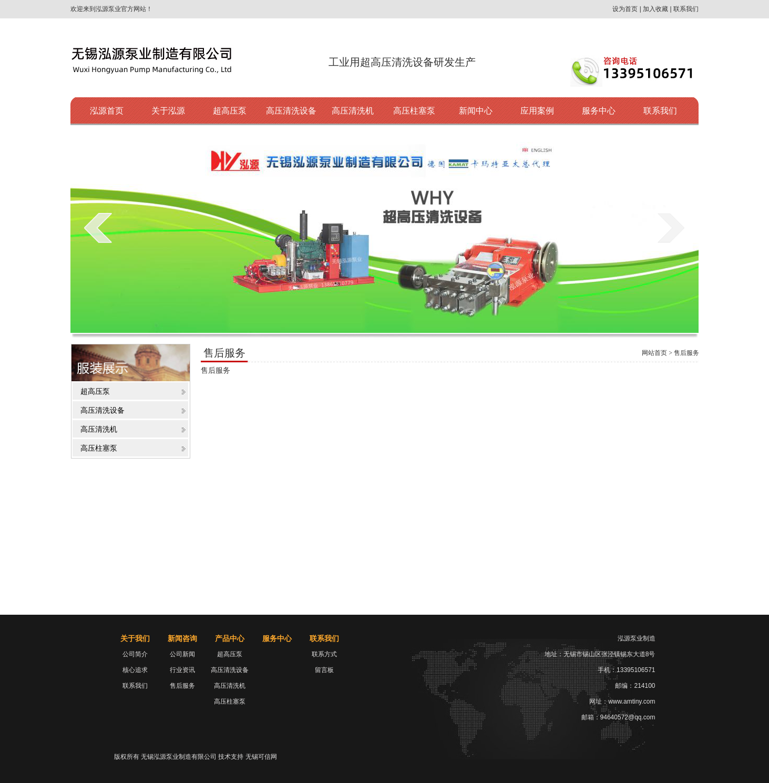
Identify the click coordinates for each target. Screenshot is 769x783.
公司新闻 (182, 654)
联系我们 (660, 110)
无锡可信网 (261, 756)
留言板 (324, 670)
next (671, 227)
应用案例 (537, 110)
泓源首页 (107, 110)
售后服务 (182, 685)
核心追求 (135, 670)
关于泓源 (168, 110)
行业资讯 (182, 670)
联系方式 (324, 654)
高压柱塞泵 (414, 110)
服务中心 (599, 110)
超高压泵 (230, 110)
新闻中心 (476, 110)
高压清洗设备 (291, 110)
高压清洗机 (353, 110)
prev (98, 227)
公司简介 (135, 654)
